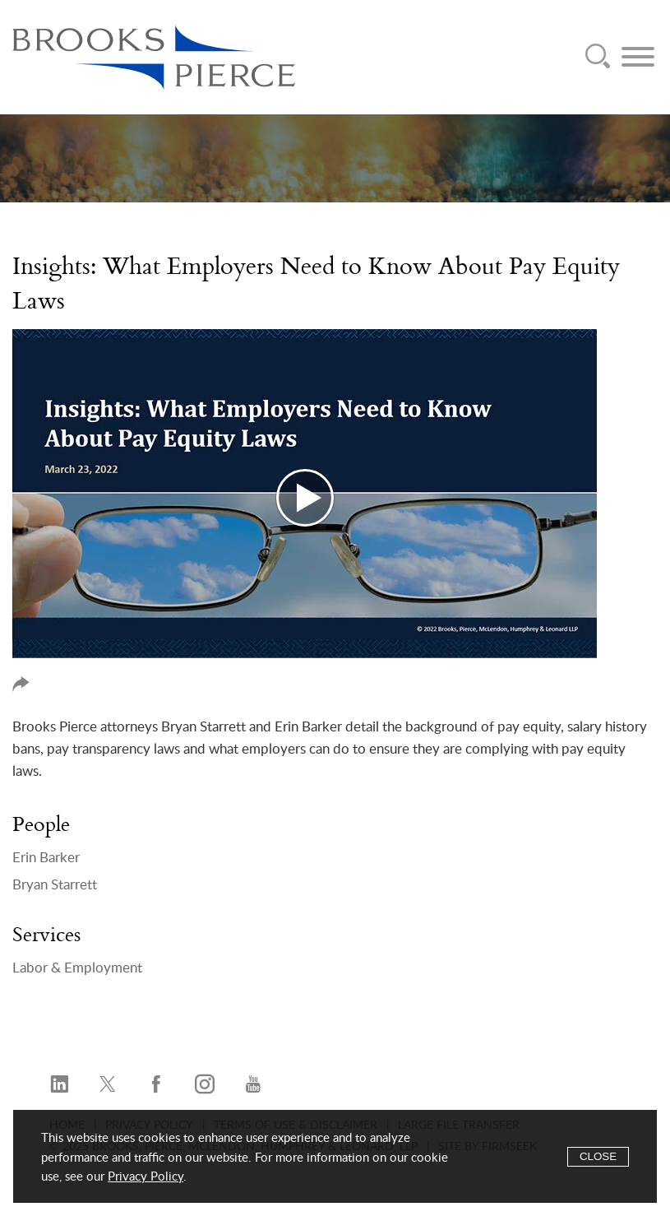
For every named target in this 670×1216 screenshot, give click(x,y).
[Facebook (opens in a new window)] (156, 1085)
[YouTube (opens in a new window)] (253, 1085)
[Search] (597, 57)
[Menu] (638, 56)
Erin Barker (46, 858)
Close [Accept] (598, 1156)
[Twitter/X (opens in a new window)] (108, 1085)
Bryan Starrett (54, 885)
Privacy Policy (145, 1177)
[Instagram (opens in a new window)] (205, 1085)
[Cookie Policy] (335, 1156)
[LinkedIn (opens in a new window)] (59, 1085)
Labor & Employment (77, 968)
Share (21, 684)
